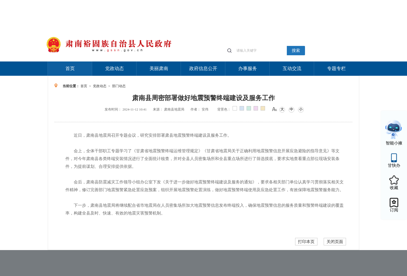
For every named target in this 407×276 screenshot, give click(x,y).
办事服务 (247, 68)
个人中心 (276, 3)
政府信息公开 (203, 68)
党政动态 (114, 68)
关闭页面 (335, 241)
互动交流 (292, 68)
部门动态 (119, 86)
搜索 (296, 50)
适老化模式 (297, 2)
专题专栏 (336, 68)
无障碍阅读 (320, 2)
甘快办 (394, 165)
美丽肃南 (159, 68)
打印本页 (306, 241)
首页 (70, 68)
